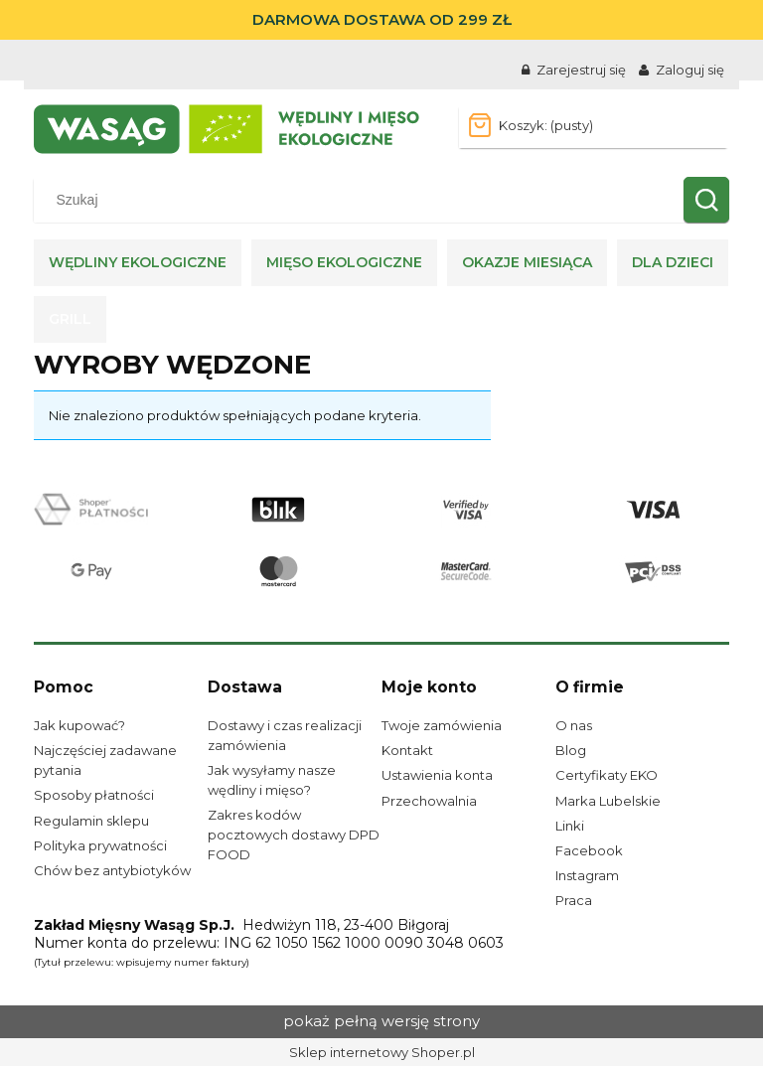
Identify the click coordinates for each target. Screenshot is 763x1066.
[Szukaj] (706, 200)
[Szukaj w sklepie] (363, 200)
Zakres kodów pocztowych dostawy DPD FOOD (294, 834)
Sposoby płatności (94, 795)
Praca (573, 900)
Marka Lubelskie (608, 801)
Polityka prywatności (100, 845)
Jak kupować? (79, 725)
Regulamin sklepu (91, 821)
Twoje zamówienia (442, 725)
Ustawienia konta (437, 775)
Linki (569, 826)
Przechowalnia (429, 801)
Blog (570, 750)
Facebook (589, 850)
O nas (573, 725)
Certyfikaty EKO (606, 775)
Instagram (587, 875)
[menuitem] (137, 262)
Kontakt (407, 750)
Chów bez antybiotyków (112, 870)
